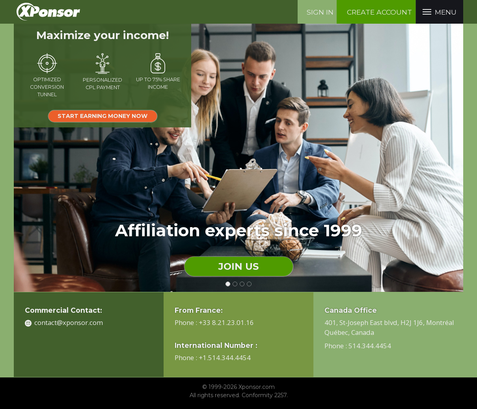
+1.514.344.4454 (225, 357)
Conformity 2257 (264, 395)
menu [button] (440, 12)
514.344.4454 (369, 345)
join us (238, 266)
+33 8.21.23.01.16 (226, 322)
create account (379, 12)
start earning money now (102, 116)
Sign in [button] (320, 12)
